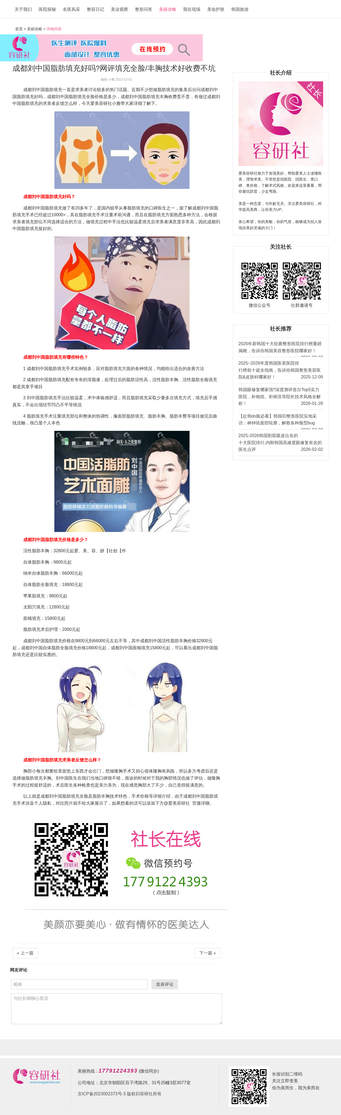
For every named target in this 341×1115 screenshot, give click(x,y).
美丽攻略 (167, 9)
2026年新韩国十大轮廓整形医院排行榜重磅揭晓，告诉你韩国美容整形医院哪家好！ (281, 349)
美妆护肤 (215, 9)
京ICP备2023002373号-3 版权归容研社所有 (119, 1093)
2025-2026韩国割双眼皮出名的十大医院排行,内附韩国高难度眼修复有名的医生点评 (281, 443)
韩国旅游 (240, 9)
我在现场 (191, 9)
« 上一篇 (25, 953)
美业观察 (119, 9)
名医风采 (71, 9)
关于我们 (23, 9)
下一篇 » (207, 953)
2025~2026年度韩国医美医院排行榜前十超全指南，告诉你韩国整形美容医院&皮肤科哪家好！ (281, 371)
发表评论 (164, 984)
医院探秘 (47, 9)
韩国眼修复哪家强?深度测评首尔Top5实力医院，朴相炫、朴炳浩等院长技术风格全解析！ (281, 397)
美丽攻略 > (36, 29)
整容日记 (95, 9)
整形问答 (143, 9)
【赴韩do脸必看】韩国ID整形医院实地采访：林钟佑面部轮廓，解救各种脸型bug (281, 421)
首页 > (21, 29)
